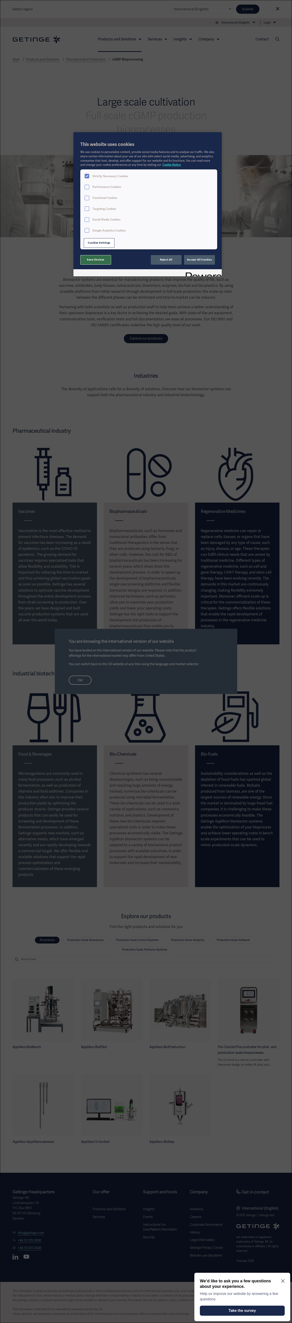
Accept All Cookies (199, 259)
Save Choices (95, 259)
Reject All (166, 259)
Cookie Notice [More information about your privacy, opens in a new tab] (171, 165)
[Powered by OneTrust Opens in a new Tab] (202, 273)
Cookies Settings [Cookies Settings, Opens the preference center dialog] (99, 242)
